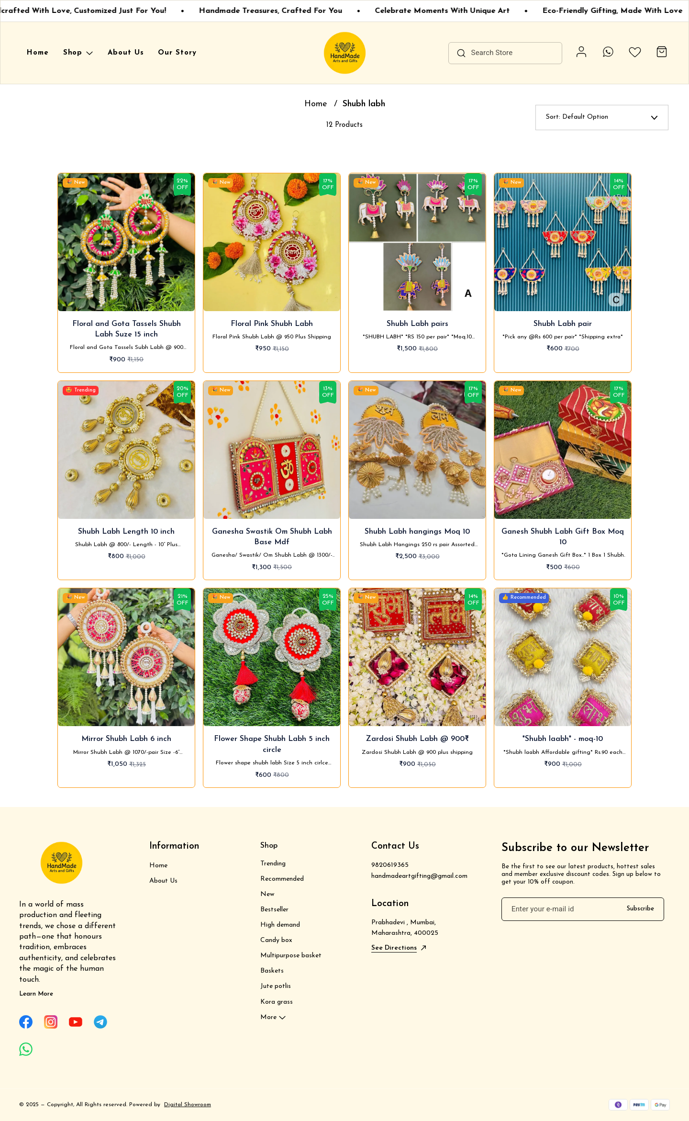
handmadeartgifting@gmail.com (419, 876)
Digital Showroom (187, 1105)
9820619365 (390, 865)
